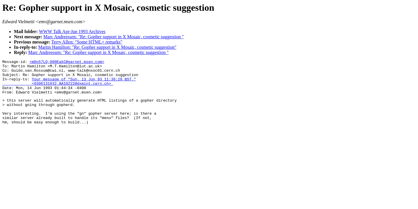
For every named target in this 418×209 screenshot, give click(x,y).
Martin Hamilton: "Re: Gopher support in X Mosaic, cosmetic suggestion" (107, 47)
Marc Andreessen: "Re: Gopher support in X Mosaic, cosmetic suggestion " (113, 36)
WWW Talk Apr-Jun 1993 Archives (72, 31)
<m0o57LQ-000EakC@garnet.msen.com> (67, 62)
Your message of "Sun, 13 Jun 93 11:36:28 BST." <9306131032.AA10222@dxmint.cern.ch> (69, 86)
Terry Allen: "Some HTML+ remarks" (86, 41)
